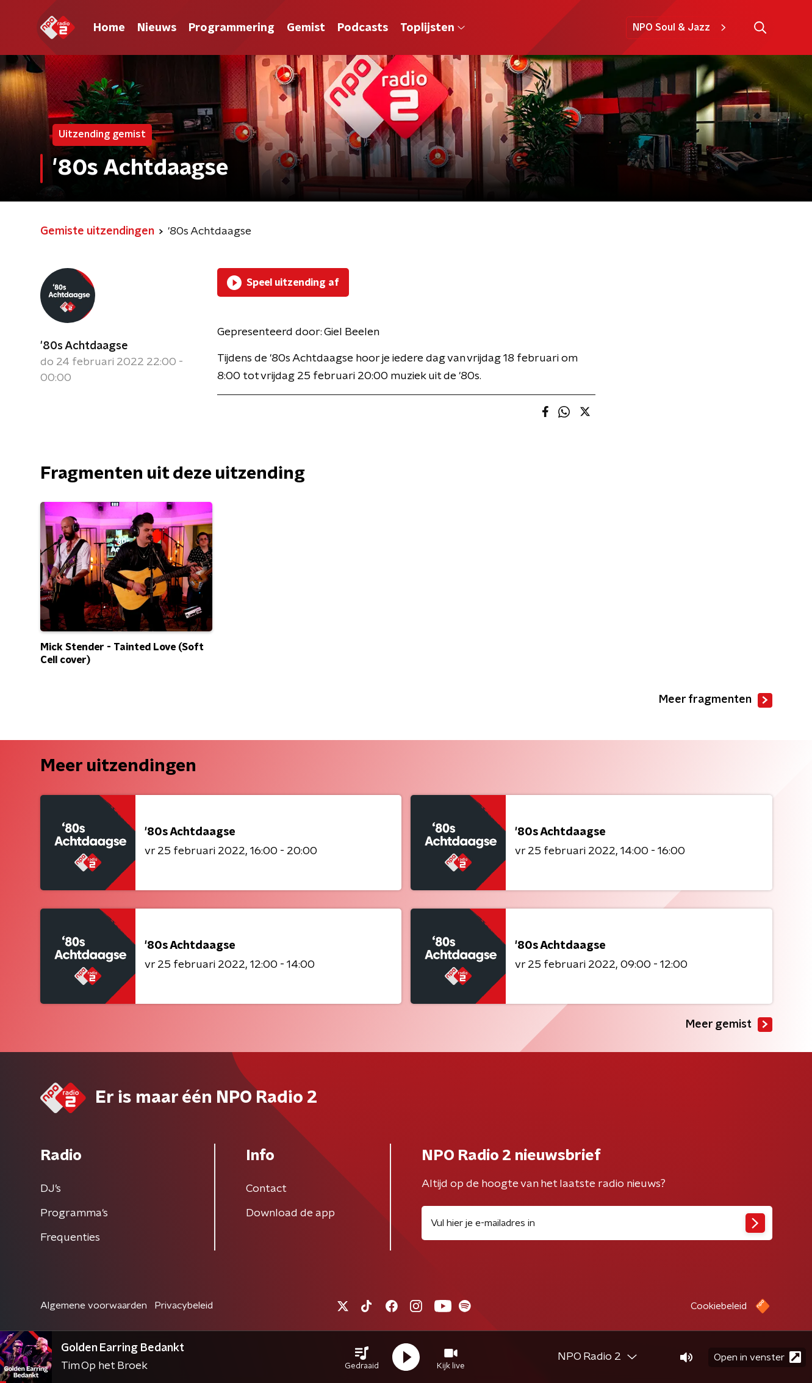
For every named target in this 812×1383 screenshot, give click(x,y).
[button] (361, 1357)
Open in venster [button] (757, 1357)
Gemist (306, 28)
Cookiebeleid (719, 1306)
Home (109, 28)
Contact (266, 1188)
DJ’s (50, 1188)
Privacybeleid (183, 1305)
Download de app (290, 1213)
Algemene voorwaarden (93, 1305)
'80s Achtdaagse (84, 346)
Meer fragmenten (715, 700)
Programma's (74, 1213)
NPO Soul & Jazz (681, 27)
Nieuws (156, 28)
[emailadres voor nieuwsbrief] (597, 1223)
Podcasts (362, 28)
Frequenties (70, 1237)
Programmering (232, 28)
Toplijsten (432, 28)
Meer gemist (729, 1024)
